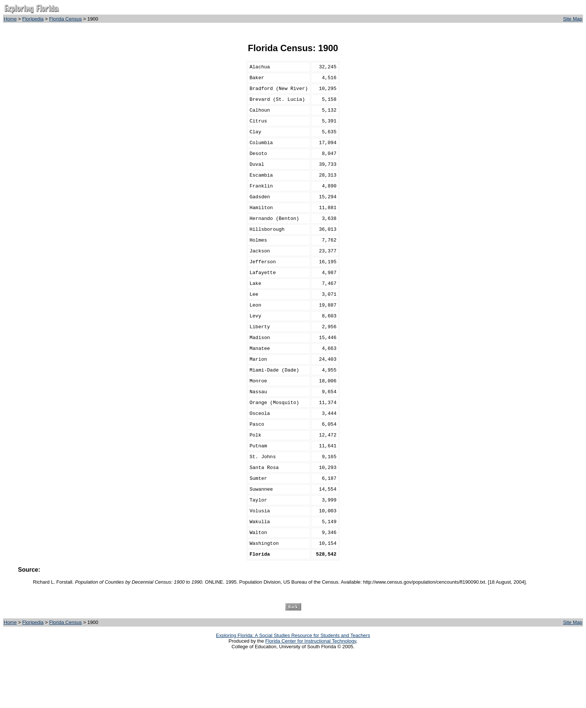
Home (10, 19)
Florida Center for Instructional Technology (310, 693)
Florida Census (65, 19)
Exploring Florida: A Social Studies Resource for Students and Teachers (293, 688)
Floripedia (33, 19)
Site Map (572, 19)
